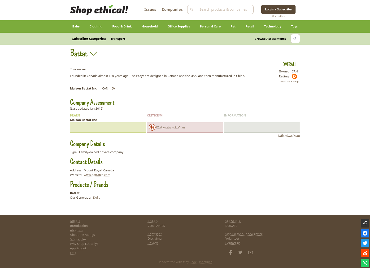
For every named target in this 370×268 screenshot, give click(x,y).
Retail (249, 26)
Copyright (155, 234)
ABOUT (75, 221)
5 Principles (78, 239)
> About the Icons (289, 135)
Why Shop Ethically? (84, 243)
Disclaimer (155, 238)
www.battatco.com (97, 175)
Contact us (232, 243)
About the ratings (82, 234)
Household (150, 26)
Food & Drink (122, 26)
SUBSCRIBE (233, 221)
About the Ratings (289, 81)
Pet (233, 26)
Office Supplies (179, 26)
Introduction (79, 225)
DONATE (231, 225)
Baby (76, 26)
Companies (172, 9)
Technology (272, 26)
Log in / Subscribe (278, 9)
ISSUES (153, 221)
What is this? (278, 16)
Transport (118, 38)
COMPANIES (156, 225)
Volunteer (232, 238)
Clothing (96, 26)
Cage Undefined (201, 262)
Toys (294, 26)
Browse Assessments (270, 38)
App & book (78, 248)
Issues (150, 9)
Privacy (153, 243)
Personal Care (210, 26)
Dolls (96, 197)
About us (76, 230)
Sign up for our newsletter (243, 234)
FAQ (73, 253)
